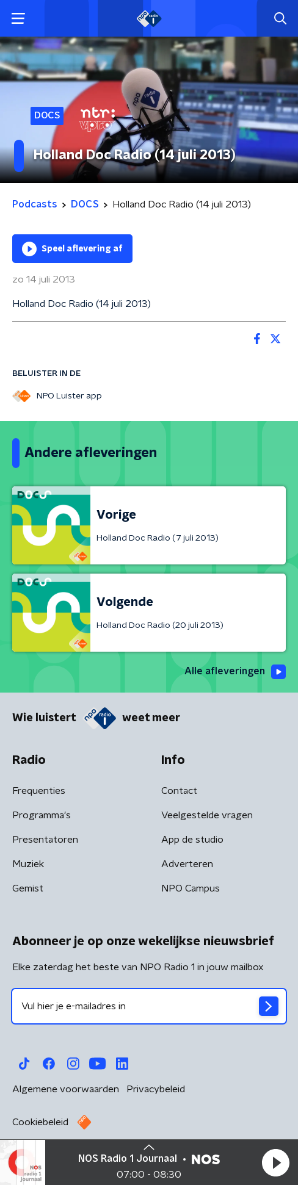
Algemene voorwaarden (65, 1089)
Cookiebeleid (40, 1122)
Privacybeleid (155, 1089)
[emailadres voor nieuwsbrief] (149, 1006)
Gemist (27, 888)
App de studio (192, 840)
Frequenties (38, 791)
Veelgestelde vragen (207, 815)
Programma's (41, 815)
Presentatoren (45, 840)
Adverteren (187, 864)
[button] (275, 1162)
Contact (179, 791)
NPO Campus (190, 888)
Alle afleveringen (235, 672)
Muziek (28, 864)
